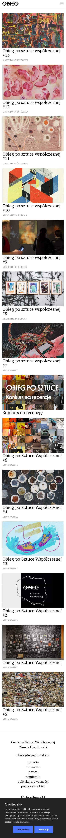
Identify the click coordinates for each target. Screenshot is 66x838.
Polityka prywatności (21, 822)
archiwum (33, 767)
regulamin (33, 776)
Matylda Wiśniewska (15, 60)
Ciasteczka (13, 804)
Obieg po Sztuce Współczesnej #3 (32, 561)
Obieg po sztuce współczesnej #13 (31, 53)
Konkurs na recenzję (22, 412)
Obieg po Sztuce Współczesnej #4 (32, 509)
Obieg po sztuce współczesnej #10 (31, 208)
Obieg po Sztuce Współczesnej (32, 662)
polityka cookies (33, 786)
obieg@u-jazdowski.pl (33, 755)
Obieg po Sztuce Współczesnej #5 (32, 712)
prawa (33, 772)
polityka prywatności (33, 781)
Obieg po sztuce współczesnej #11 (31, 156)
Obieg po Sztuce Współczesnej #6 (32, 458)
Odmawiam (23, 829)
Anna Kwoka (10, 370)
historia (33, 762)
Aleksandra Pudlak (14, 215)
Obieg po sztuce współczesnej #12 (31, 104)
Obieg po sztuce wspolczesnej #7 (31, 363)
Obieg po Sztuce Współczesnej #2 (32, 613)
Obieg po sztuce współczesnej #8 (31, 311)
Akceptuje (43, 829)
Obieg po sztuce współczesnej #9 (31, 259)
